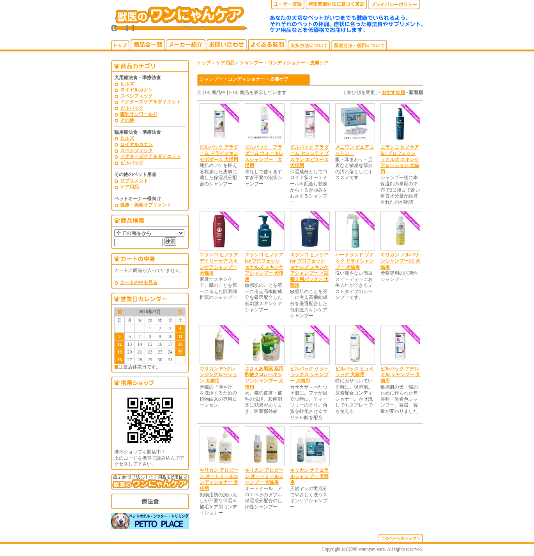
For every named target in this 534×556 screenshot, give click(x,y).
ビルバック (131, 108)
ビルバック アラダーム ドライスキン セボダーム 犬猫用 (219, 153)
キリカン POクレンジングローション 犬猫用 (218, 375)
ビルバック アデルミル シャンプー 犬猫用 (400, 375)
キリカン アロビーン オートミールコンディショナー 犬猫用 (219, 479)
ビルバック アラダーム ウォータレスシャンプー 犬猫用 (264, 156)
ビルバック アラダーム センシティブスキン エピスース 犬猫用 (309, 156)
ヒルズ (127, 84)
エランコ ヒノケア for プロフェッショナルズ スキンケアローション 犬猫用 (399, 159)
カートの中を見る (138, 282)
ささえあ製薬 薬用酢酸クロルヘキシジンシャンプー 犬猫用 (264, 378)
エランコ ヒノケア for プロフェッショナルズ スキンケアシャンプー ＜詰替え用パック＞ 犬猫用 (309, 270)
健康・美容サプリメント (146, 205)
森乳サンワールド (138, 114)
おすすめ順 (393, 92)
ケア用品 (129, 187)
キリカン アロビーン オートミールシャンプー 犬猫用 (264, 476)
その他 (127, 120)
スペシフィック (136, 96)
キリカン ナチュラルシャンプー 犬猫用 (309, 476)
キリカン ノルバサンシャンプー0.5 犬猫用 (400, 261)
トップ (204, 63)
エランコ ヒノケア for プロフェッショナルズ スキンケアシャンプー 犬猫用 (264, 267)
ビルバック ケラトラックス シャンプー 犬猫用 (309, 375)
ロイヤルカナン (136, 89)
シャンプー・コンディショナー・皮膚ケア (284, 63)
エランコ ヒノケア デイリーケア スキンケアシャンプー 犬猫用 (219, 264)
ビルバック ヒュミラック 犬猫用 (354, 372)
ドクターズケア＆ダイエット (150, 102)
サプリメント (134, 180)
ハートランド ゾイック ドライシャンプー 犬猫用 (354, 261)
